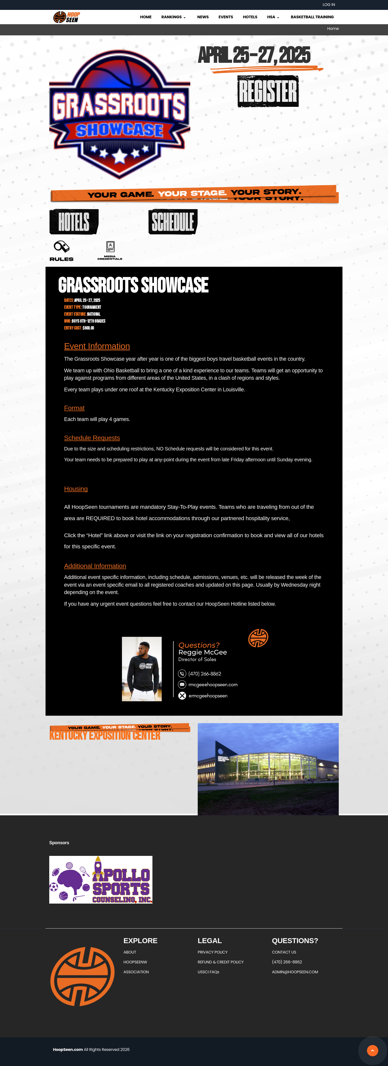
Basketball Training (312, 17)
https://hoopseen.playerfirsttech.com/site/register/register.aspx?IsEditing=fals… (268, 91)
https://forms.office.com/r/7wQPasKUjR (109, 250)
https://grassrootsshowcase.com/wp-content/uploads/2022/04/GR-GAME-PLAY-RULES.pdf (61, 250)
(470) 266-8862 (287, 962)
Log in (329, 4)
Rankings (173, 17)
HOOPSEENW (135, 962)
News (203, 17)
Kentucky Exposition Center (104, 736)
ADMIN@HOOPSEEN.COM (295, 972)
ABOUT (129, 952)
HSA (273, 17)
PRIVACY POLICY (212, 952)
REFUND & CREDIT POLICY (221, 962)
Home (145, 17)
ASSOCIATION (136, 972)
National (93, 314)
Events (225, 17)
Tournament (91, 307)
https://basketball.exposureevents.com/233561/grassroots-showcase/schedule (173, 222)
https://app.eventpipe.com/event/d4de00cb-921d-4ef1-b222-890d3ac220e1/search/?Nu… (74, 222)
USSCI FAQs (208, 972)
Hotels (250, 17)
